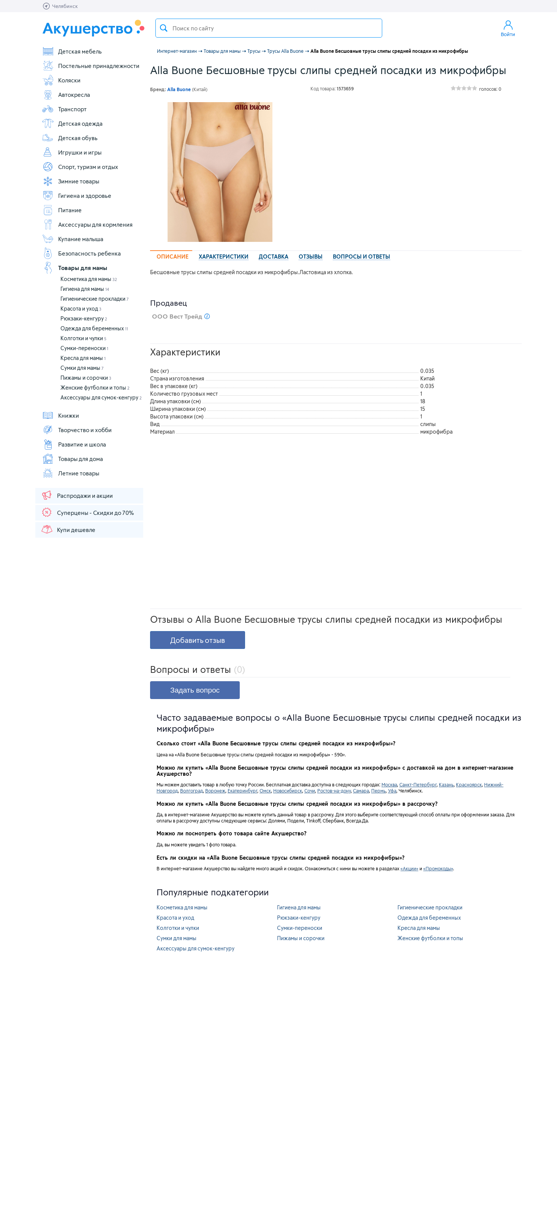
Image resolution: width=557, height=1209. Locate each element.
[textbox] (268, 28)
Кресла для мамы (83, 358)
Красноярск (469, 784)
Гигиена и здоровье (76, 195)
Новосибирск (287, 790)
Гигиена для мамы (84, 289)
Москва (389, 784)
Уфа (392, 790)
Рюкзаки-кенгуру (83, 318)
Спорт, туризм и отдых (80, 167)
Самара (361, 790)
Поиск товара (163, 28)
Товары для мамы (74, 268)
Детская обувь (70, 138)
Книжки (60, 415)
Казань (446, 784)
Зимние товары (70, 181)
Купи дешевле (68, 529)
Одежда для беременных (94, 328)
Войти (508, 28)
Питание (62, 210)
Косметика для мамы (88, 279)
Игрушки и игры (71, 152)
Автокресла (66, 94)
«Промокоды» (438, 868)
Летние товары (70, 473)
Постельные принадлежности (90, 66)
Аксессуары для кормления (87, 224)
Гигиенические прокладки (94, 298)
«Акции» (409, 868)
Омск (265, 790)
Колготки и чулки (83, 338)
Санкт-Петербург (418, 784)
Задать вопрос (195, 690)
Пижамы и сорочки (85, 377)
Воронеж (215, 790)
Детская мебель (72, 51)
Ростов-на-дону (334, 790)
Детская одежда (72, 123)
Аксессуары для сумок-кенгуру (101, 397)
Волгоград (191, 790)
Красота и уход (80, 308)
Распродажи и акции (77, 495)
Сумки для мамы (82, 368)
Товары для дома (72, 459)
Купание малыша (72, 239)
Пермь (378, 790)
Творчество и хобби (77, 430)
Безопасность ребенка (81, 253)
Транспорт (64, 109)
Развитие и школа (74, 444)
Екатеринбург (242, 790)
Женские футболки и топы (95, 387)
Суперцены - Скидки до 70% (87, 512)
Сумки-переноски (84, 348)
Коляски (61, 80)
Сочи (309, 790)
